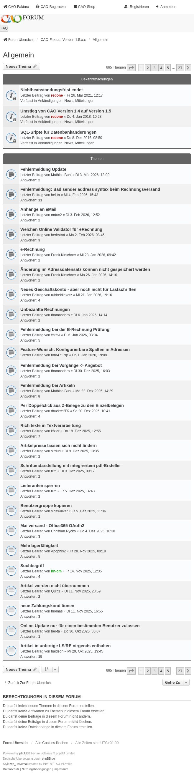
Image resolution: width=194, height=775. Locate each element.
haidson (57, 651)
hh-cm (56, 571)
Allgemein (18, 55)
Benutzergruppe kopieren (46, 505)
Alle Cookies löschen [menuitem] (51, 743)
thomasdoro (60, 315)
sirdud (56, 451)
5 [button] (168, 67)
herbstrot (58, 235)
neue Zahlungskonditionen (47, 605)
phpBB (23, 753)
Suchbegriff (32, 565)
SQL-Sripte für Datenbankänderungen (58, 132)
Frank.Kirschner (63, 255)
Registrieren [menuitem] (136, 6)
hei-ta (55, 195)
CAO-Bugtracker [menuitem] (51, 6)
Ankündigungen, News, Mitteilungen (66, 101)
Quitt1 (55, 591)
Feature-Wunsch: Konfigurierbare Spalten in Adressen (75, 349)
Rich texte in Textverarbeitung (50, 425)
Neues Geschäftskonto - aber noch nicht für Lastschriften (78, 289)
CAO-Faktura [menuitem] (16, 6)
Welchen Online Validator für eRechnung (61, 229)
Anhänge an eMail (38, 209)
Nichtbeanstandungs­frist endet (51, 89)
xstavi (55, 335)
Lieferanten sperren (40, 485)
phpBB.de (48, 758)
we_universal (18, 764)
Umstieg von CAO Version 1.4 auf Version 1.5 (65, 111)
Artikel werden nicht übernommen (54, 585)
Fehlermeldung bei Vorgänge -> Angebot (61, 365)
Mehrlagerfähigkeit (39, 545)
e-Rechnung (32, 249)
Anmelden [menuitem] (165, 6)
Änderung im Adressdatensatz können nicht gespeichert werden (85, 269)
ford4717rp (59, 355)
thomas (57, 611)
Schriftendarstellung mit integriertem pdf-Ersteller (70, 465)
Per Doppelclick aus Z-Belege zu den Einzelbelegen (72, 405)
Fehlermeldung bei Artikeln (47, 385)
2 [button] (148, 67)
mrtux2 (56, 215)
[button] (131, 67)
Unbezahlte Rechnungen (45, 309)
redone (57, 95)
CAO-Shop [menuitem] (84, 6)
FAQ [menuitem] (4, 28)
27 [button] (180, 67)
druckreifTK (60, 411)
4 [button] (161, 67)
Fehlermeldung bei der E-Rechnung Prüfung (64, 329)
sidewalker (59, 511)
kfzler (55, 431)
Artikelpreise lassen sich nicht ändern (58, 445)
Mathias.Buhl (61, 175)
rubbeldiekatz (61, 295)
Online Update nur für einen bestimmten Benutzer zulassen (80, 625)
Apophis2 (58, 551)
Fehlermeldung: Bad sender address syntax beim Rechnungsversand (90, 189)
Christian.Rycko (63, 531)
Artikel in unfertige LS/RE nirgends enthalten (65, 645)
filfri (54, 471)
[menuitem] (11, 769)
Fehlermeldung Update (43, 169)
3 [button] (154, 67)
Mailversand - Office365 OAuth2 (52, 525)
